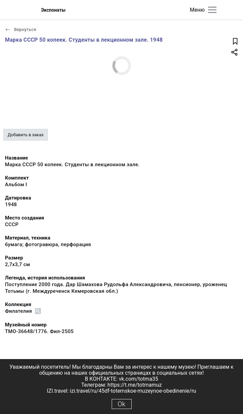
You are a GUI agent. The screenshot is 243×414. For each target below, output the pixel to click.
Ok (121, 404)
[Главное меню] (212, 9)
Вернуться (20, 29)
